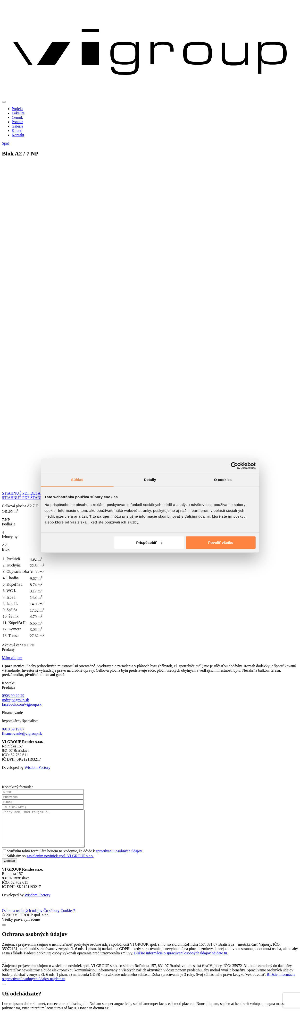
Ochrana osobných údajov (22, 918)
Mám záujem (12, 658)
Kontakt (18, 135)
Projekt (17, 109)
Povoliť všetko (220, 542)
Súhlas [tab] (77, 480)
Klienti (17, 131)
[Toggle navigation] (4, 102)
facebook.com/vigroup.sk (22, 704)
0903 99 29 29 (13, 696)
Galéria (17, 126)
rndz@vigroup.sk (15, 700)
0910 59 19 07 (13, 729)
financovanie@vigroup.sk (22, 733)
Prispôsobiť (149, 542)
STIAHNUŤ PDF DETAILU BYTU (30, 493)
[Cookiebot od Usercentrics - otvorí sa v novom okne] (234, 465)
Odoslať (9, 868)
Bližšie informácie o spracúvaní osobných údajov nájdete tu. (181, 960)
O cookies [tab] (223, 480)
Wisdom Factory (37, 767)
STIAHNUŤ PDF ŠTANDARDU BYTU (34, 498)
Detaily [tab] (150, 480)
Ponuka (17, 122)
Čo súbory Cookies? (59, 918)
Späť (5, 143)
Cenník (17, 117)
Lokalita (18, 113)
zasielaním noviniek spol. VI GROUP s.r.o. (60, 863)
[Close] (4, 932)
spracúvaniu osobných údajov (119, 858)
